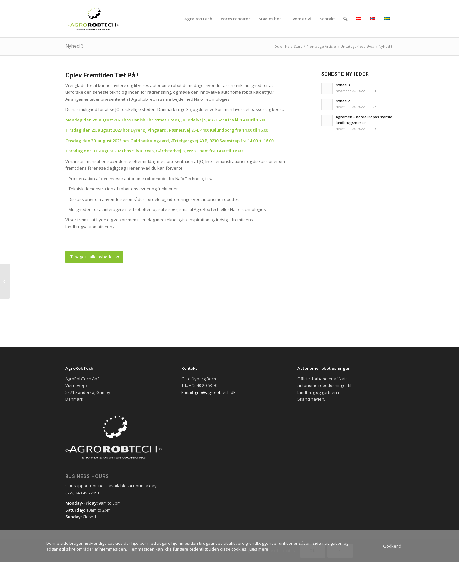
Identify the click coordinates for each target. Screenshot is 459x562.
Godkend (392, 546)
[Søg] (345, 18)
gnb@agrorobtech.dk (215, 392)
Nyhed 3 (74, 46)
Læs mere (258, 549)
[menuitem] (198, 18)
